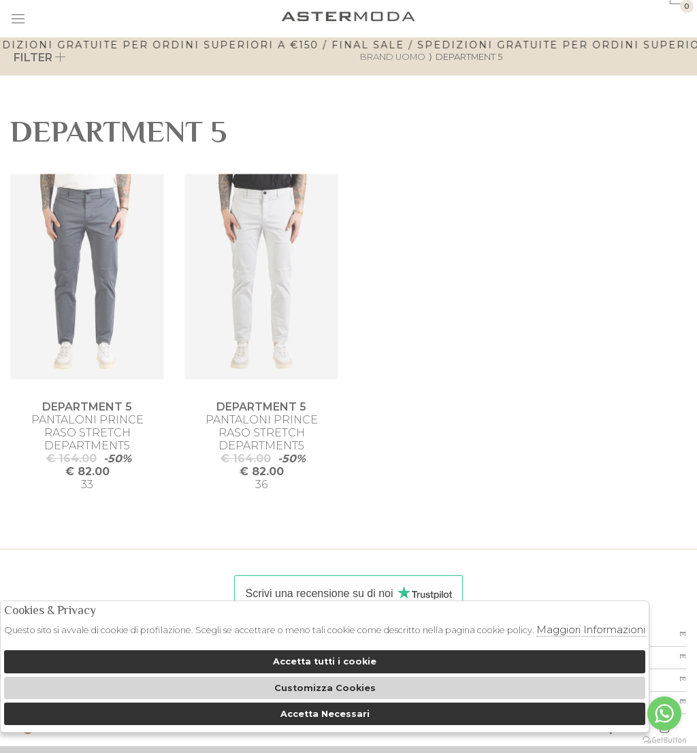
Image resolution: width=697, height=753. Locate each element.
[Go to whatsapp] (664, 713)
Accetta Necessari (325, 714)
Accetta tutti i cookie (324, 661)
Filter (40, 57)
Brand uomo (392, 57)
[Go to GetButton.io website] (664, 739)
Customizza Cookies (325, 688)
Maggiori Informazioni (590, 629)
